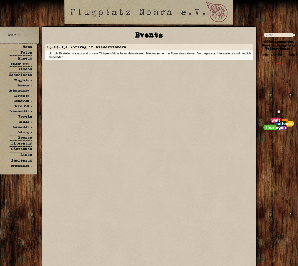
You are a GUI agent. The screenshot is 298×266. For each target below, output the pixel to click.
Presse (25, 137)
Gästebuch (21, 148)
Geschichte (20, 74)
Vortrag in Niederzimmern (98, 47)
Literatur (21, 143)
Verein (25, 116)
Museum (25, 58)
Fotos (26, 52)
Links (26, 154)
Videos (25, 69)
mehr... (278, 63)
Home (27, 46)
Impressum (21, 160)
